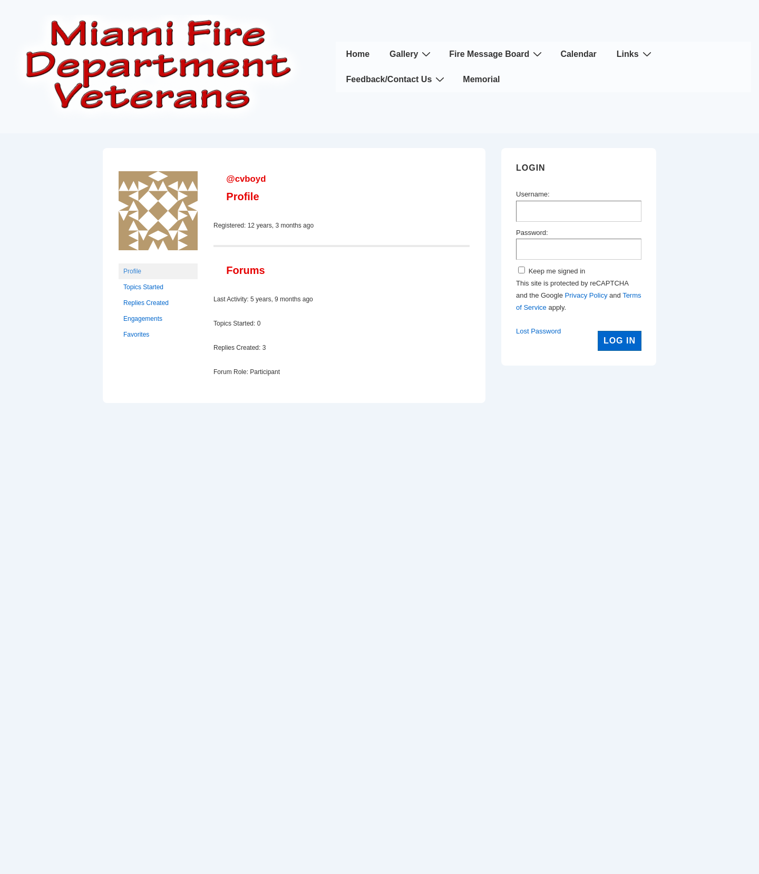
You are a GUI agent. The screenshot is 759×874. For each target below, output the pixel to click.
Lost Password (538, 331)
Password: (532, 233)
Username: (533, 194)
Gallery (411, 53)
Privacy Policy (586, 295)
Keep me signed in (557, 271)
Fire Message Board (496, 53)
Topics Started (143, 287)
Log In (620, 340)
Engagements (142, 318)
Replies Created (146, 303)
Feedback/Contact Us (396, 79)
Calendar (578, 54)
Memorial (481, 79)
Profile (132, 271)
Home (357, 54)
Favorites (136, 334)
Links (635, 53)
